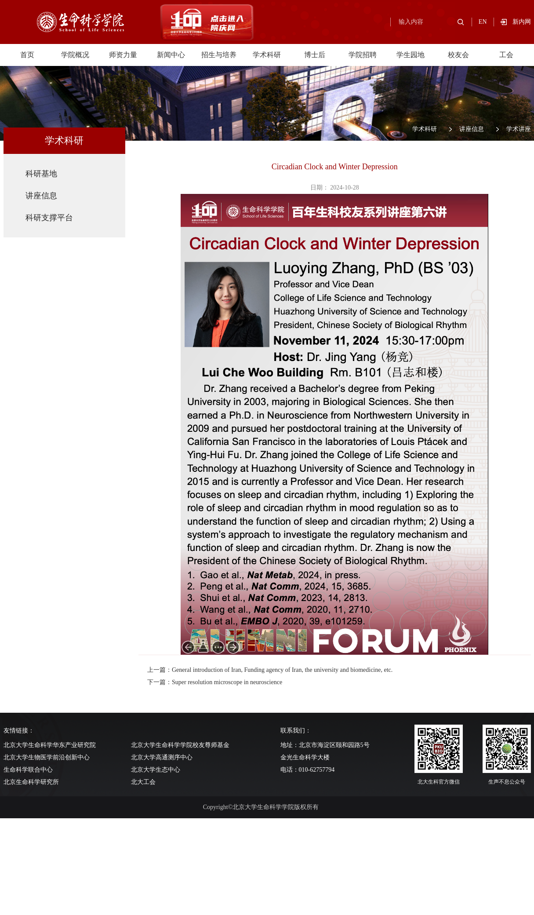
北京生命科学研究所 (31, 782)
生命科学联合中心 (28, 769)
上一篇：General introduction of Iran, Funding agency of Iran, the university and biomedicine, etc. (269, 670)
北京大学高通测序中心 (162, 757)
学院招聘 (363, 54)
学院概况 (75, 54)
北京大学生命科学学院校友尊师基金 (180, 745)
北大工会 (143, 782)
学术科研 (267, 54)
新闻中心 (171, 54)
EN (483, 21)
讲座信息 (471, 129)
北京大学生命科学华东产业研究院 (50, 745)
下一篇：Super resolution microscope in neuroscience (214, 682)
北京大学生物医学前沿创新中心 (47, 757)
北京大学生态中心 (155, 769)
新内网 (521, 21)
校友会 (458, 54)
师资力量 (123, 54)
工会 (506, 54)
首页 (27, 54)
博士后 (314, 54)
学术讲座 (518, 129)
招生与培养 (218, 54)
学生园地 (410, 54)
